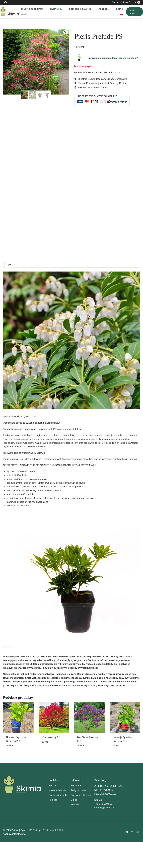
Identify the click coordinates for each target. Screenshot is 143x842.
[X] (132, 832)
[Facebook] (5, 2)
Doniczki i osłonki (58, 795)
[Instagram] (137, 832)
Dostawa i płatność (81, 795)
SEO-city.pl (35, 830)
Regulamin (76, 785)
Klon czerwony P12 (51, 737)
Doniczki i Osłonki (80, 9)
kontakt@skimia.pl (104, 807)
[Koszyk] (137, 2)
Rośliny (52, 785)
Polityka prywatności (81, 790)
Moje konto (132, 11)
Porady (25, 14)
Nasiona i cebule (57, 790)
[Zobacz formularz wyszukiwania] (122, 2)
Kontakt (75, 804)
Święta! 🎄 (56, 9)
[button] (65, 32)
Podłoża (104, 9)
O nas (119, 9)
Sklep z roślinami (32, 9)
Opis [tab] (9, 264)
